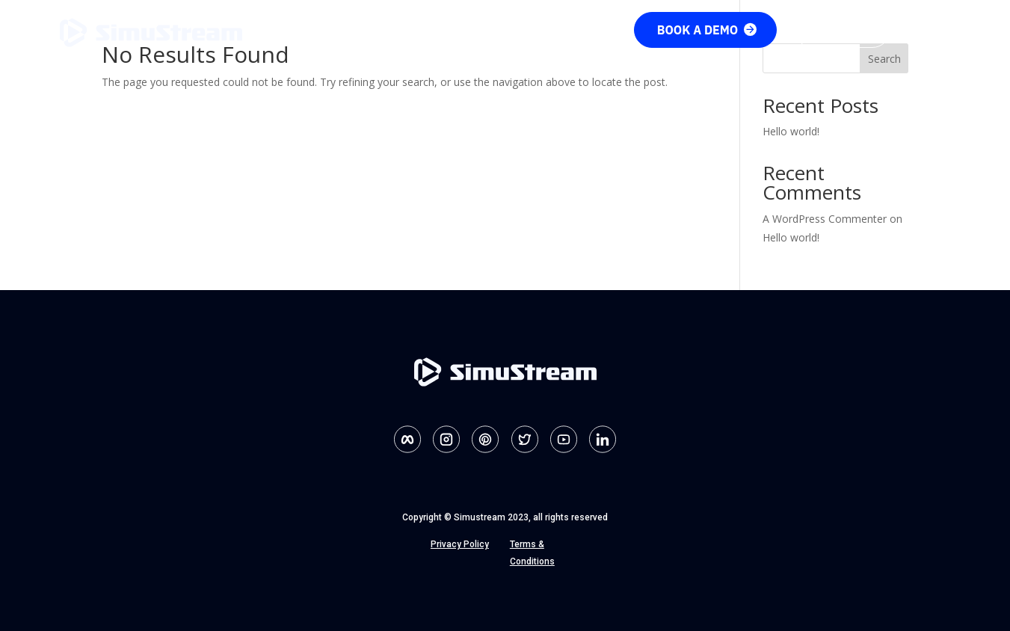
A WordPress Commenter (825, 219)
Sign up (842, 29)
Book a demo (707, 29)
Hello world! (791, 131)
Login (928, 29)
